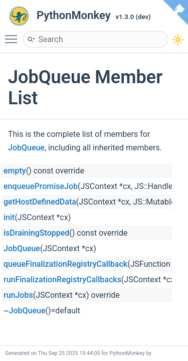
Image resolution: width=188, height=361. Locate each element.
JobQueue (26, 147)
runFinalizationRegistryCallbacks (62, 279)
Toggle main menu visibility (13, 35)
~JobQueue (25, 310)
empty (15, 170)
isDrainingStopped (36, 233)
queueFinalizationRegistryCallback (65, 264)
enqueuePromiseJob (41, 186)
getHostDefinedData (40, 202)
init (9, 217)
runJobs (18, 295)
